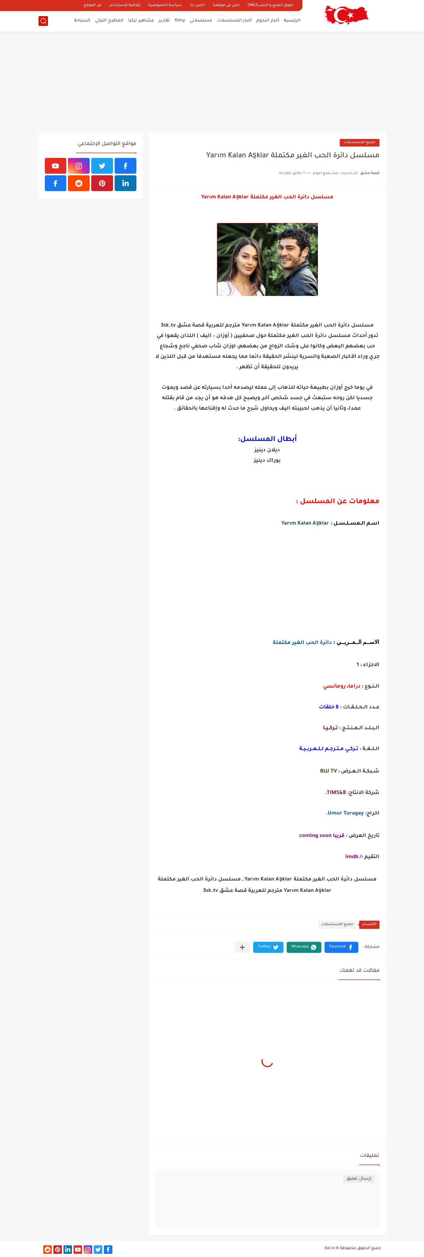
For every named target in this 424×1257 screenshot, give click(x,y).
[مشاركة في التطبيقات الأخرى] (242, 947)
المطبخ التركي (109, 20)
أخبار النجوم (267, 20)
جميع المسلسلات (359, 143)
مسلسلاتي (201, 20)
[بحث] (43, 21)
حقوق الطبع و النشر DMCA (271, 5)
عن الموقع (93, 5)
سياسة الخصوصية (165, 5)
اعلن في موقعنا (226, 5)
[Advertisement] (212, 82)
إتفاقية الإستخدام (125, 5)
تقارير (164, 20)
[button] (341, 947)
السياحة (82, 20)
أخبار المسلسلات (234, 20)
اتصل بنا (197, 5)
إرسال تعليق (358, 1178)
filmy (180, 20)
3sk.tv (329, 1248)
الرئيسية (292, 20)
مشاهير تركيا (141, 20)
